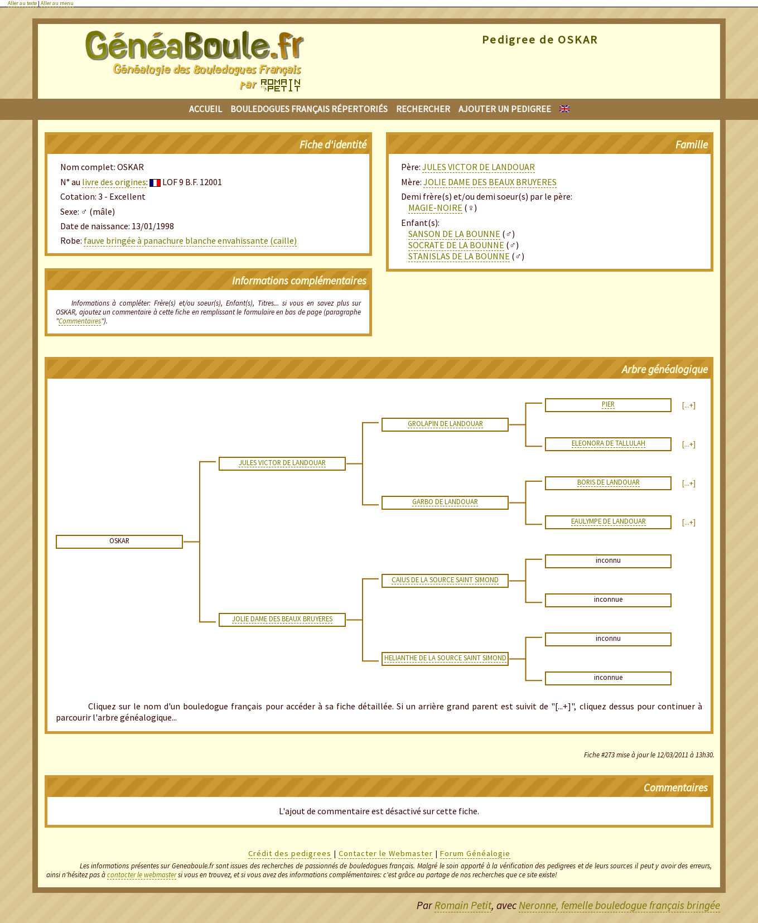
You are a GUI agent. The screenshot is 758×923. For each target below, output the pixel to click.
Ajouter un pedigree (504, 108)
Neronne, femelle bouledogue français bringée (619, 905)
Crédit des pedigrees (289, 853)
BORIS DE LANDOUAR (608, 481)
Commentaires (80, 320)
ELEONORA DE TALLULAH (608, 442)
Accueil (205, 108)
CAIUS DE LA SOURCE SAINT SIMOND (445, 579)
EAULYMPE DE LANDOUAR (608, 520)
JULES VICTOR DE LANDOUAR (478, 166)
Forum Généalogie (475, 853)
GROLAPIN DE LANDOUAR (445, 423)
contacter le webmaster (141, 874)
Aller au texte (22, 3)
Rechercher (423, 108)
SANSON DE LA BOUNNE (454, 233)
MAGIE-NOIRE (435, 207)
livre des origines (114, 181)
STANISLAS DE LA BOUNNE (459, 256)
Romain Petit (462, 905)
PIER (608, 403)
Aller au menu (57, 3)
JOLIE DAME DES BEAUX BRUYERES (490, 181)
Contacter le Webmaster (386, 853)
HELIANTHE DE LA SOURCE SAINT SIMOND (445, 657)
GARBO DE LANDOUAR (445, 501)
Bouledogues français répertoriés (309, 108)
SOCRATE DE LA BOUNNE (456, 244)
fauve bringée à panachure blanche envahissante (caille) (190, 240)
